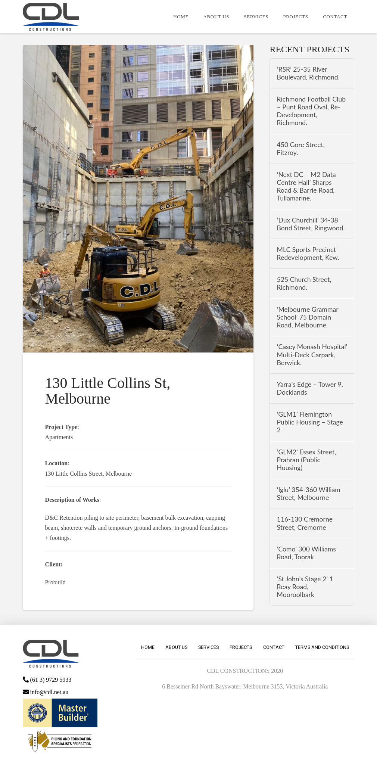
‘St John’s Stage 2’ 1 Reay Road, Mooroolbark (305, 587)
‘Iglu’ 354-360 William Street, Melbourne (308, 493)
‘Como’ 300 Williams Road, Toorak (306, 553)
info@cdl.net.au (46, 692)
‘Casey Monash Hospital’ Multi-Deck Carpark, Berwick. (312, 354)
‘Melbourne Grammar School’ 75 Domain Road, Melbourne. (308, 317)
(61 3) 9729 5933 (47, 680)
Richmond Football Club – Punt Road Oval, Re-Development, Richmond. (311, 111)
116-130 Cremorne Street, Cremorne (305, 523)
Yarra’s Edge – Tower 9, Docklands (310, 388)
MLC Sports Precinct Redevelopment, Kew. (308, 253)
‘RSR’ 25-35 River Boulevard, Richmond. (308, 73)
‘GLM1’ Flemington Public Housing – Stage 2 (310, 422)
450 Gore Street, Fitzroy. (301, 148)
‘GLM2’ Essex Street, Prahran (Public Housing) (306, 460)
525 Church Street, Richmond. (304, 283)
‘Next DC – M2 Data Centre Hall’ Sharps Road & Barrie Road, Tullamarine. (306, 186)
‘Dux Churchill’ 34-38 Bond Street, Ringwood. (311, 224)
